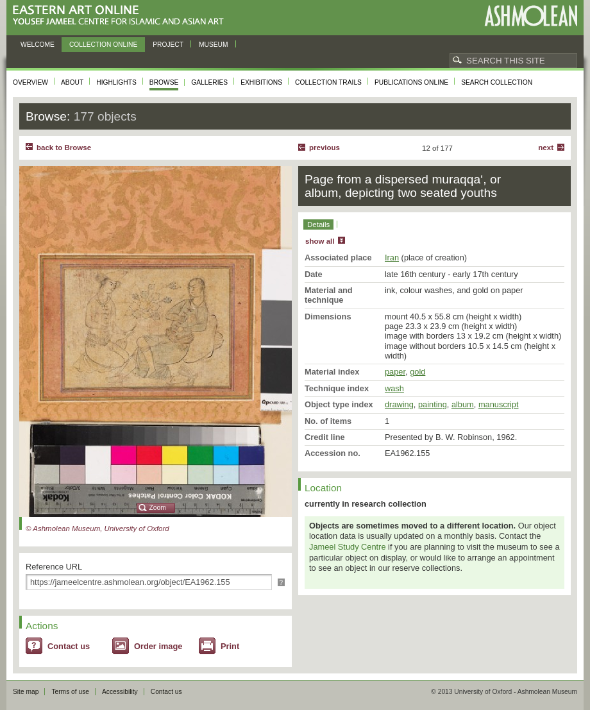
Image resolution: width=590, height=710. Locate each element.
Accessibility (120, 691)
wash (394, 388)
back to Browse (64, 147)
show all (319, 241)
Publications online (411, 82)
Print (230, 646)
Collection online (103, 44)
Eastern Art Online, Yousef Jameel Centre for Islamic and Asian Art (121, 15)
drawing (399, 404)
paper (395, 371)
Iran (392, 257)
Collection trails (328, 82)
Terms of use (70, 691)
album (462, 404)
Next (545, 147)
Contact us (68, 646)
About (72, 82)
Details (318, 224)
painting (432, 404)
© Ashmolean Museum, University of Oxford (97, 528)
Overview (30, 82)
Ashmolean (530, 15)
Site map (25, 691)
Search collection (496, 82)
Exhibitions (261, 82)
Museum (213, 44)
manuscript (498, 404)
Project (168, 44)
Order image (158, 646)
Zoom (157, 507)
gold (417, 371)
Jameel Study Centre (347, 547)
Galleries (209, 82)
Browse (164, 82)
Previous (324, 147)
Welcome (38, 44)
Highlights (116, 82)
